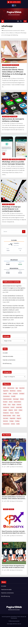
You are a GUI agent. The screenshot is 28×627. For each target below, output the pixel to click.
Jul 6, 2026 (7, 501)
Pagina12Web (14, 12)
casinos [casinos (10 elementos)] (19, 391)
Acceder (5, 353)
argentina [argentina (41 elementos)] (5, 391)
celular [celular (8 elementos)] (5, 393)
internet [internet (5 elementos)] (19, 404)
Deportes (5, 440)
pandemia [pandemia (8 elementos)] (6, 413)
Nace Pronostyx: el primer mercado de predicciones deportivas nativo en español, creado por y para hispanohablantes (14, 533)
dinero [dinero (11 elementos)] (22, 399)
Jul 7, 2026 (7, 466)
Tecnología (11, 204)
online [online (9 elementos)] (20, 410)
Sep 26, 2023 (7, 78)
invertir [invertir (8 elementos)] (12, 407)
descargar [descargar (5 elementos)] (16, 399)
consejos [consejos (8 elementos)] (21, 393)
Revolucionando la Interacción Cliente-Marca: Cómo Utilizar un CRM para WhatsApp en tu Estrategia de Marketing (14, 71)
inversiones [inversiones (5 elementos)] (6, 407)
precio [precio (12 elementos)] (11, 413)
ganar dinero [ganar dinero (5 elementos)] (17, 402)
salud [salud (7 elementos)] (18, 415)
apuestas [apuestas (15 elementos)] (21, 388)
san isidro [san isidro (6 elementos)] (5, 418)
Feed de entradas (8, 356)
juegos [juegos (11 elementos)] (5, 410)
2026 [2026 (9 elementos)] (4, 388)
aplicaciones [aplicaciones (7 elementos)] (10, 388)
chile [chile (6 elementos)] (10, 393)
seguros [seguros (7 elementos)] (19, 418)
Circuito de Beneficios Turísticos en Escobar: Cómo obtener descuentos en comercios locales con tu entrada (13, 298)
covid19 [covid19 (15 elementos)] (13, 396)
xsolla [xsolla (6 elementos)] (17, 424)
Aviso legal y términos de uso (14, 623)
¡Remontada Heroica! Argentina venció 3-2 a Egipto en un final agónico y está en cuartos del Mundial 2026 (14, 288)
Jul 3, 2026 (7, 570)
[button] (21, 21)
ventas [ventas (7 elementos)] (13, 424)
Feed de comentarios (9, 360)
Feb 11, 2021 (7, 123)
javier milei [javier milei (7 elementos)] (19, 407)
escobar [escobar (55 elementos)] (5, 402)
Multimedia (15, 159)
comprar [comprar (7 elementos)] (15, 393)
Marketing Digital (6, 65)
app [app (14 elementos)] (17, 388)
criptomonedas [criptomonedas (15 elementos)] (7, 399)
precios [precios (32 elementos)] (17, 413)
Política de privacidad (14, 621)
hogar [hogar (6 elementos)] (13, 404)
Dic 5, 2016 (7, 213)
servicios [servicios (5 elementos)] (5, 421)
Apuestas (6, 509)
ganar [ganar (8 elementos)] (10, 402)
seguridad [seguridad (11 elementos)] (12, 418)
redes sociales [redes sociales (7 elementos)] (7, 415)
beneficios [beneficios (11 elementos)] (12, 391)
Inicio (2, 28)
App (10, 159)
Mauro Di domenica (17, 78)
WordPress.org (7, 363)
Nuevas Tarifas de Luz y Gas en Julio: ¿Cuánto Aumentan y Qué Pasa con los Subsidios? (13, 325)
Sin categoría (14, 116)
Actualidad (5, 159)
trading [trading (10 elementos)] (17, 421)
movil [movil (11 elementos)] (15, 410)
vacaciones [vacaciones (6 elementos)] (6, 424)
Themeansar (14, 618)
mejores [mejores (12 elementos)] (11, 410)
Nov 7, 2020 (7, 166)
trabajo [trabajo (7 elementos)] (11, 421)
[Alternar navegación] (18, 21)
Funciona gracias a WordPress (9, 616)
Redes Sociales (15, 65)
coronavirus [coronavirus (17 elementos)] (6, 396)
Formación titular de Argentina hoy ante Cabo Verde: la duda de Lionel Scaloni (13, 318)
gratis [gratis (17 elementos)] (4, 404)
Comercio (6, 474)
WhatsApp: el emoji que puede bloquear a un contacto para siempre (11, 209)
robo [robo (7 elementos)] (14, 415)
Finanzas (11, 509)
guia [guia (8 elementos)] (9, 404)
